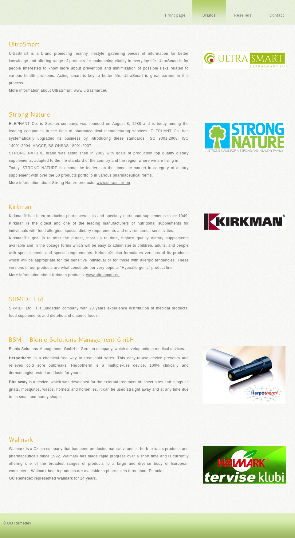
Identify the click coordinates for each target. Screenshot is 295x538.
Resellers (243, 15)
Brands (209, 15)
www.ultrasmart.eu (91, 90)
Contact (276, 15)
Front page (175, 15)
